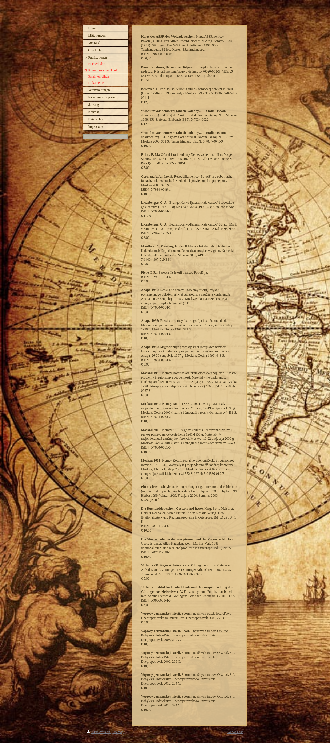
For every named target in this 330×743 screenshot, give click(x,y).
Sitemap (117, 732)
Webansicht (235, 732)
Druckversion (99, 732)
